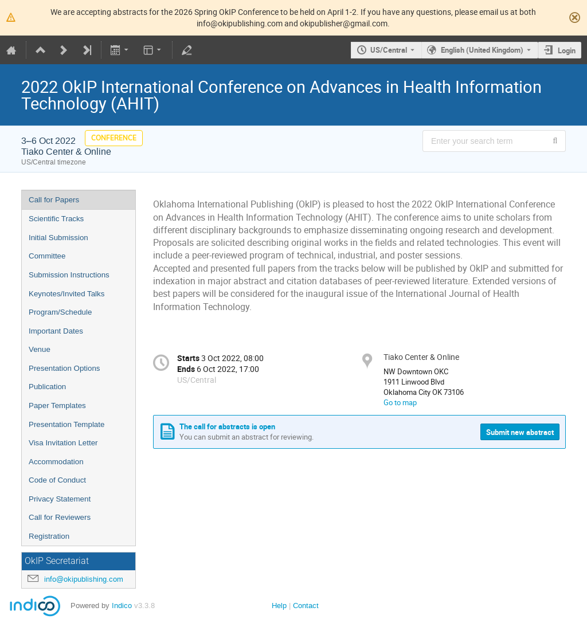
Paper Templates (57, 405)
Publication (47, 386)
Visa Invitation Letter (63, 442)
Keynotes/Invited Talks (66, 293)
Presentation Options (64, 368)
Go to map (400, 402)
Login (567, 50)
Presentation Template (66, 424)
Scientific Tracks (56, 218)
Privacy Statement (60, 499)
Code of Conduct (57, 480)
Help (279, 605)
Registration (49, 536)
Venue (39, 349)
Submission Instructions (69, 275)
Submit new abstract (520, 432)
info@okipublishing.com (83, 579)
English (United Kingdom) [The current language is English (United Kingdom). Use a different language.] (482, 50)
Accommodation (56, 461)
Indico (122, 605)
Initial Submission (58, 237)
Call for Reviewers (60, 517)
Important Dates (56, 331)
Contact (306, 605)
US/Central (388, 50)
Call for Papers (54, 199)
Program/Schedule (60, 312)
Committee (47, 256)
